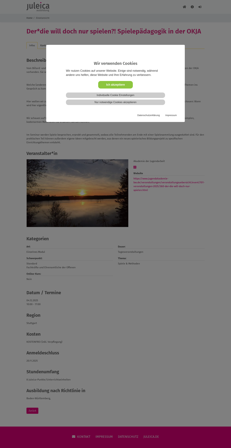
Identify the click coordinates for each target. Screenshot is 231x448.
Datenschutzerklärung (148, 115)
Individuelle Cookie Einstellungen (115, 95)
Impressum (171, 115)
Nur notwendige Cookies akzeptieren (115, 102)
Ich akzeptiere (115, 84)
